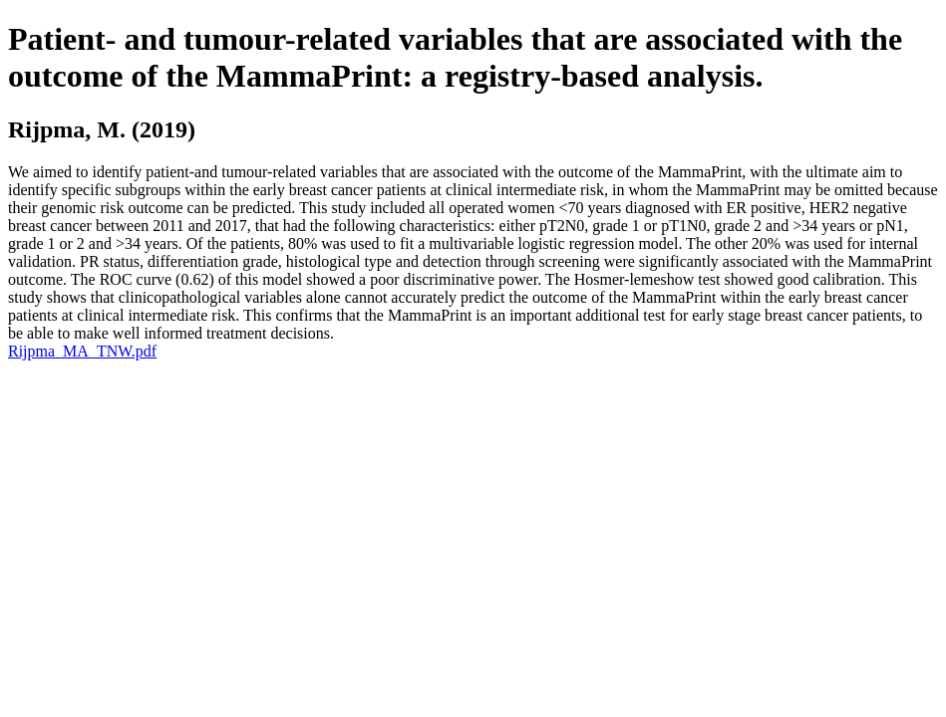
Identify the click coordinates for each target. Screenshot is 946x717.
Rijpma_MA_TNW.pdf (82, 351)
